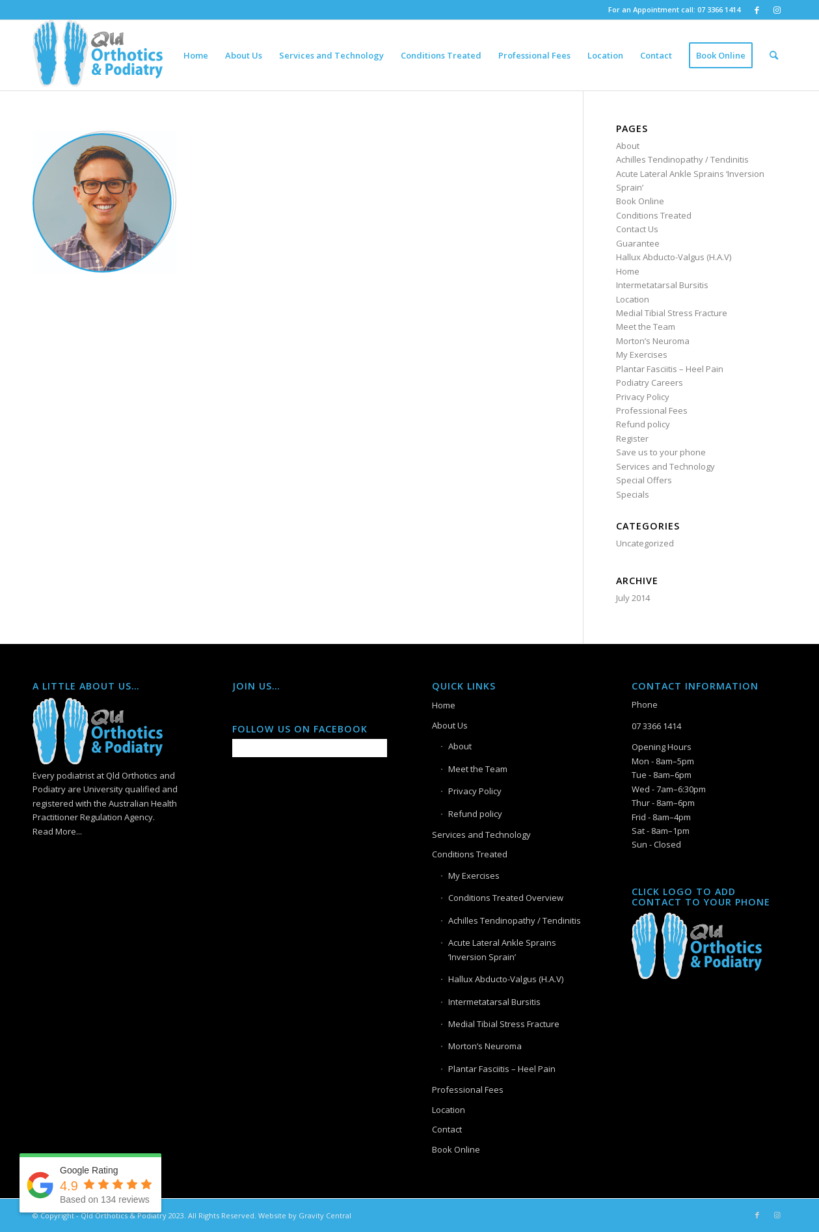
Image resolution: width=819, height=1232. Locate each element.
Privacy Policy (642, 397)
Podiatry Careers (649, 382)
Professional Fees (652, 410)
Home (627, 271)
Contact (447, 1129)
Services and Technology (665, 466)
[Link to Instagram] (776, 10)
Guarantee (638, 243)
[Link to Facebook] (756, 10)
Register (632, 438)
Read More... (57, 831)
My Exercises (641, 354)
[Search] (773, 55)
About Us (450, 725)
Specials (632, 494)
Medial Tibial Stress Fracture (671, 313)
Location (632, 299)
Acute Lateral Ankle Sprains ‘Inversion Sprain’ (502, 949)
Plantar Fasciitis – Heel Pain (669, 369)
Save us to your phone (661, 452)
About (627, 146)
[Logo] (98, 55)
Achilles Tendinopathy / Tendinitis (682, 159)
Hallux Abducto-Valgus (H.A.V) (673, 257)
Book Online (640, 201)
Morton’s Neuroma (653, 341)
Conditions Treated (653, 215)
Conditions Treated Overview (505, 898)
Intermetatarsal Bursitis (662, 285)
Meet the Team (645, 326)
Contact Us (637, 229)
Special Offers (644, 480)
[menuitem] (196, 55)
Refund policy (643, 424)
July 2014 (633, 598)
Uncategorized (645, 543)
